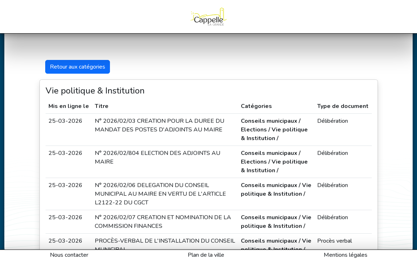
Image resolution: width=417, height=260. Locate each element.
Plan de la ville (206, 255)
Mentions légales (345, 255)
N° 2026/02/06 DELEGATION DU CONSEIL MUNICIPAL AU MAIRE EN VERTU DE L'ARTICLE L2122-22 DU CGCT (160, 194)
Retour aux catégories (77, 67)
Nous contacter (69, 255)
